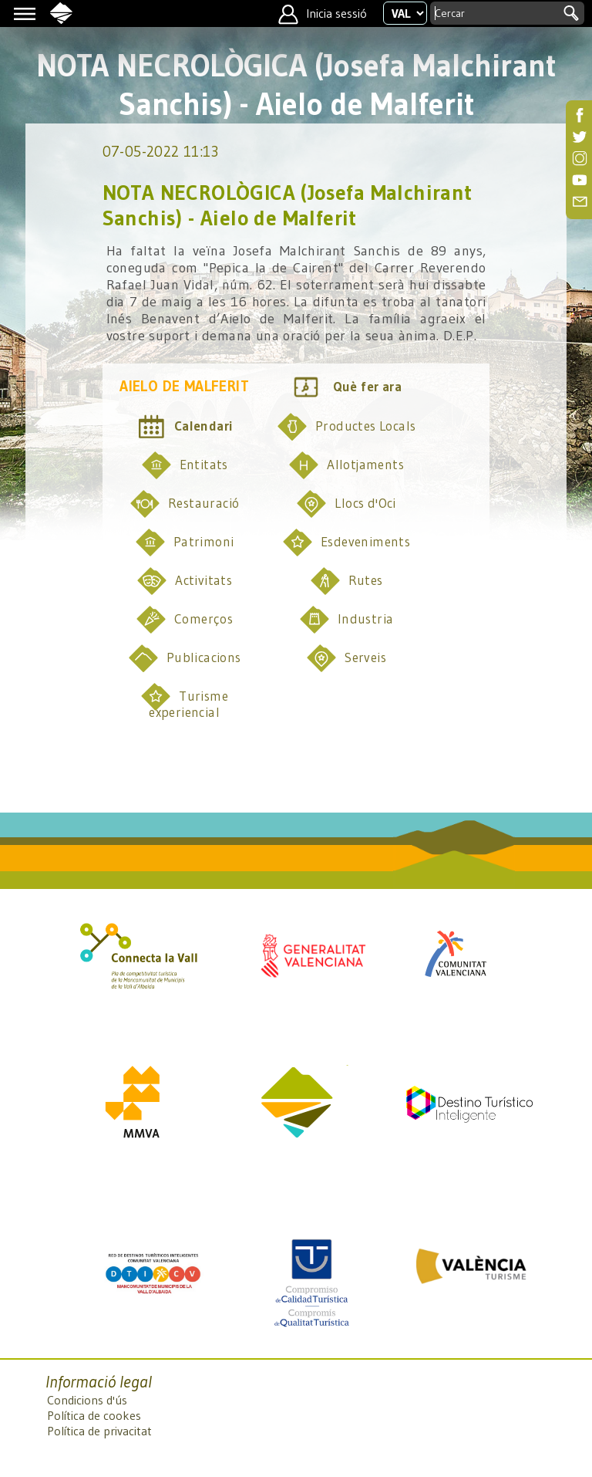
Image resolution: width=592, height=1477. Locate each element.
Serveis (346, 658)
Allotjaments (346, 465)
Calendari (185, 426)
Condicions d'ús (87, 1400)
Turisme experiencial (184, 700)
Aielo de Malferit (184, 386)
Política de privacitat (99, 1430)
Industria (346, 619)
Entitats (184, 465)
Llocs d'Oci (345, 503)
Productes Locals (346, 426)
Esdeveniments (346, 542)
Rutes (346, 581)
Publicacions (184, 658)
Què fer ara (346, 387)
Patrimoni (184, 542)
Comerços (184, 619)
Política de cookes (94, 1415)
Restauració (184, 503)
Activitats (184, 581)
